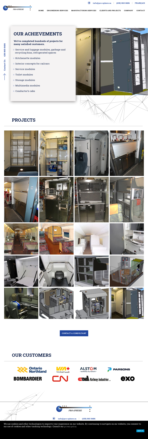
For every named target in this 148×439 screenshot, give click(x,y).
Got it (140, 431)
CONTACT (140, 10)
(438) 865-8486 (123, 3)
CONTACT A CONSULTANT (74, 333)
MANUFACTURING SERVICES (83, 10)
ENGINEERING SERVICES (57, 10)
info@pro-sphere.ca (102, 3)
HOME (41, 10)
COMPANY (128, 10)
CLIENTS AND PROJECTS (110, 10)
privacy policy (70, 426)
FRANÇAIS (140, 3)
